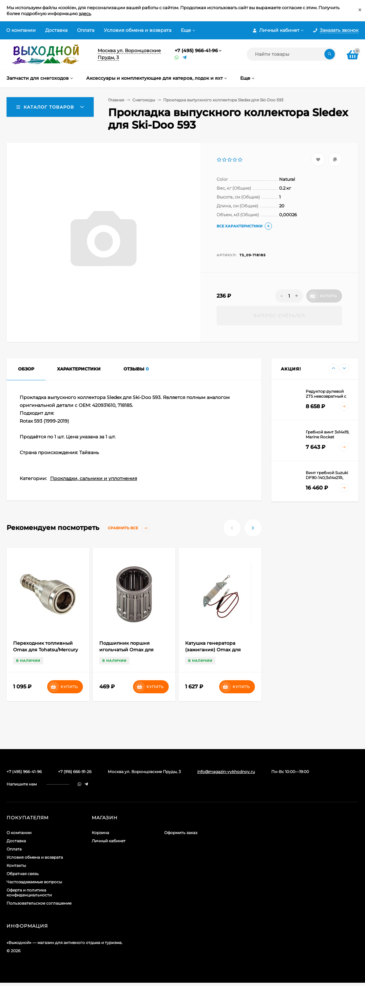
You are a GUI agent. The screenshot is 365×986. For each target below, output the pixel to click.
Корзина (100, 832)
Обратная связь (23, 873)
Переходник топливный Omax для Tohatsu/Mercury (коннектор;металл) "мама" (45, 649)
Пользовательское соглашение (39, 903)
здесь (85, 13)
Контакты (16, 865)
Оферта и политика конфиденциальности (29, 892)
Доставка (56, 30)
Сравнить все (129, 528)
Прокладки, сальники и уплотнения (93, 478)
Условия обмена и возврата (137, 30)
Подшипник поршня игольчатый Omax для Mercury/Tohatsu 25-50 (126, 649)
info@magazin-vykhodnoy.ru (226, 771)
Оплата (85, 30)
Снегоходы (143, 99)
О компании (21, 30)
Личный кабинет (108, 840)
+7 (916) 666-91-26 (74, 771)
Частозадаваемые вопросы (34, 881)
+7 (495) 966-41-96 (196, 50)
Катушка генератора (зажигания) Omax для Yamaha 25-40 (213, 649)
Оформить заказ (180, 832)
